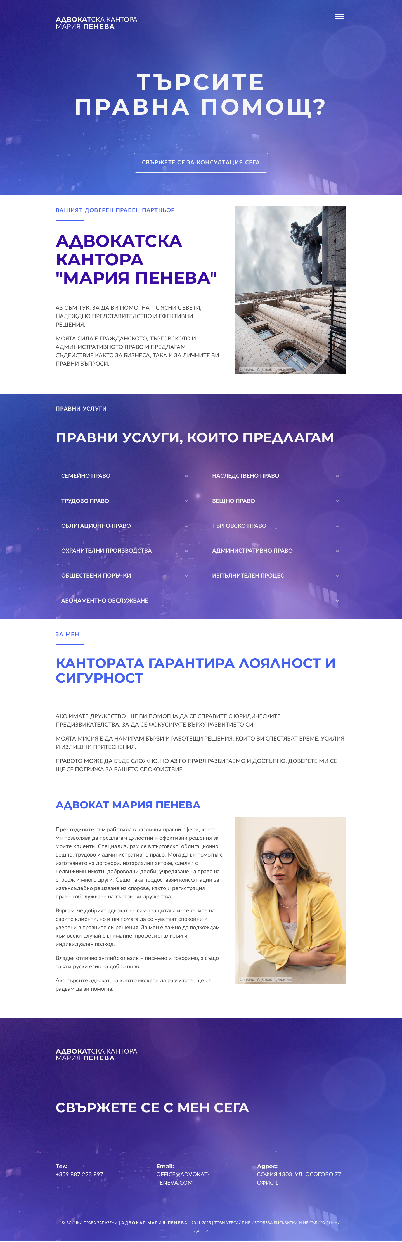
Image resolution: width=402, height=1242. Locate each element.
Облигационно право (125, 527)
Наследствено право (276, 476)
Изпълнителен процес (276, 577)
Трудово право (125, 501)
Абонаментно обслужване (201, 602)
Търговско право (276, 527)
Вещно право (276, 501)
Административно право (276, 552)
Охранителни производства (125, 552)
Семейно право (125, 476)
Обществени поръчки (125, 577)
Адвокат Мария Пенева (154, 1224)
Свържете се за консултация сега (201, 162)
